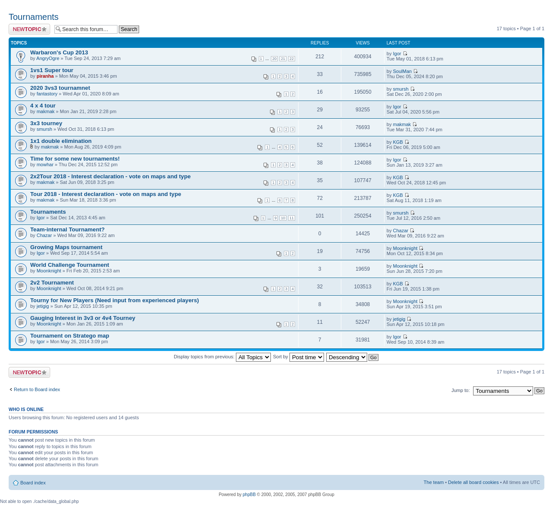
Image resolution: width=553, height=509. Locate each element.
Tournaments (34, 17)
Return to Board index (37, 389)
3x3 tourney (46, 123)
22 (291, 59)
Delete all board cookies (473, 482)
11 (291, 218)
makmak (46, 111)
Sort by (298, 356)
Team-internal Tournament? (67, 229)
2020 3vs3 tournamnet (60, 88)
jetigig (43, 306)
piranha (45, 76)
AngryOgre (47, 58)
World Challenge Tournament (69, 265)
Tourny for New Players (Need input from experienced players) (114, 300)
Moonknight (405, 248)
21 (283, 59)
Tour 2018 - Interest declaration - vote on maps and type (105, 194)
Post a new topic (29, 29)
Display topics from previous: (222, 356)
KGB (398, 142)
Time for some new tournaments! (75, 158)
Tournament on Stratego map (69, 335)
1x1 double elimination (61, 141)
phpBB (249, 494)
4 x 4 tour (43, 105)
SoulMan (402, 71)
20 (274, 59)
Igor (397, 53)
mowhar (45, 164)
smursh (400, 89)
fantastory (47, 93)
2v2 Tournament (52, 282)
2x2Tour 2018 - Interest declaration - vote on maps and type (110, 176)
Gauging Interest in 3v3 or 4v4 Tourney (82, 318)
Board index (33, 482)
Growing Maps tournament (66, 247)
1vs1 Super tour (51, 70)
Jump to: (460, 390)
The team (434, 482)
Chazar (44, 235)
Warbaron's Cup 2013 (59, 52)
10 (283, 218)
